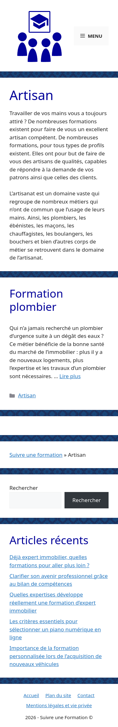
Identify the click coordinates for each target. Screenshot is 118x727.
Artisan (27, 395)
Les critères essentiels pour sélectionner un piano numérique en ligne (55, 629)
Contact (85, 695)
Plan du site (58, 695)
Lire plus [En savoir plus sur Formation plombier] (70, 376)
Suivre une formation (35, 454)
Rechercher (23, 487)
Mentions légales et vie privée (59, 705)
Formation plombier (36, 300)
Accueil (31, 695)
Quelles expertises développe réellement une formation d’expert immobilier (52, 602)
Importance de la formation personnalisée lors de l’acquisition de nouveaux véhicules (55, 656)
